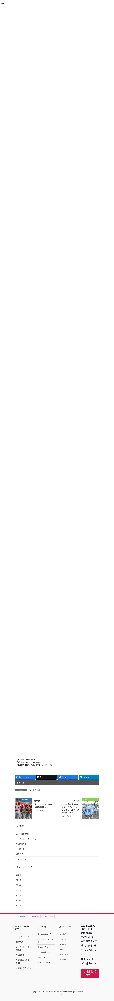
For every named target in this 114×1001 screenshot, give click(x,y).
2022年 (18, 890)
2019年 (18, 900)
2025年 (18, 875)
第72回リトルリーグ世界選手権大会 (43, 805)
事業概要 (63, 944)
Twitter (21, 916)
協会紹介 (63, 934)
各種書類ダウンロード (23, 961)
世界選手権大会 (22, 849)
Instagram (47, 916)
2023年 (18, 885)
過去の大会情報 (44, 962)
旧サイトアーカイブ (57, 994)
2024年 (18, 880)
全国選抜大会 (21, 844)
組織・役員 (64, 954)
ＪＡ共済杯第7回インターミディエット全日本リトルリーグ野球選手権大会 (70, 808)
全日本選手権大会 (34, 790)
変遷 (61, 949)
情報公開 (63, 959)
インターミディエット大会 (26, 839)
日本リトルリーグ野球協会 (23, 948)
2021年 (18, 895)
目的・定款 (64, 939)
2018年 (18, 905)
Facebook (33, 916)
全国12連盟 (20, 955)
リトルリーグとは (23, 937)
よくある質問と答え (23, 968)
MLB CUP (19, 854)
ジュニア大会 (21, 859)
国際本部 (19, 942)
